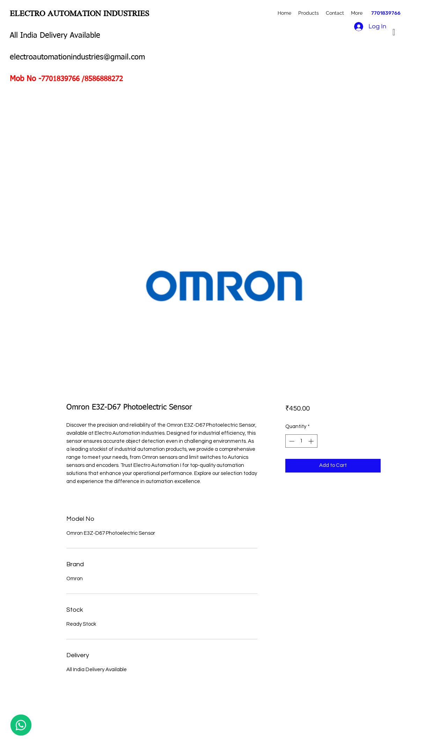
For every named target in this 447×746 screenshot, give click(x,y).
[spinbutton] (301, 441)
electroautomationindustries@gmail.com (77, 57)
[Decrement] (291, 441)
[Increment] (311, 441)
